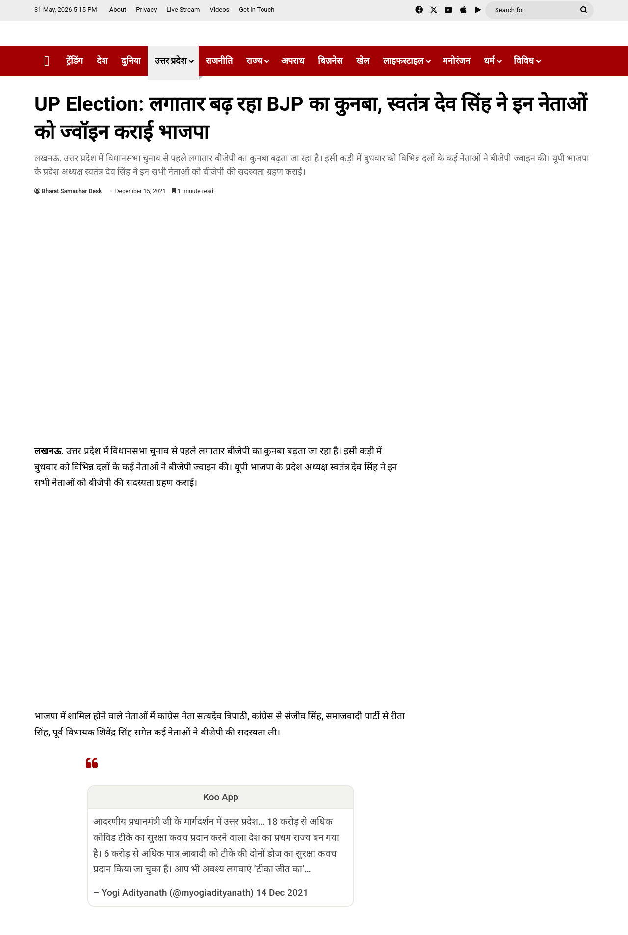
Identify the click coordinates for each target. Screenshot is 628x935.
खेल (362, 60)
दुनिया (131, 60)
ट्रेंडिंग (74, 60)
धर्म (489, 60)
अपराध (292, 60)
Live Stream (183, 9)
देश (102, 60)
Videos (219, 9)
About (118, 9)
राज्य (254, 60)
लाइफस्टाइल (403, 60)
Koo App (220, 797)
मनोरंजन (456, 60)
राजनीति (219, 60)
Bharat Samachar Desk (72, 191)
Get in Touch (256, 9)
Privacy (146, 9)
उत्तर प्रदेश (170, 60)
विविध (524, 60)
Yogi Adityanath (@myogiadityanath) (178, 892)
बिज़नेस (330, 60)
